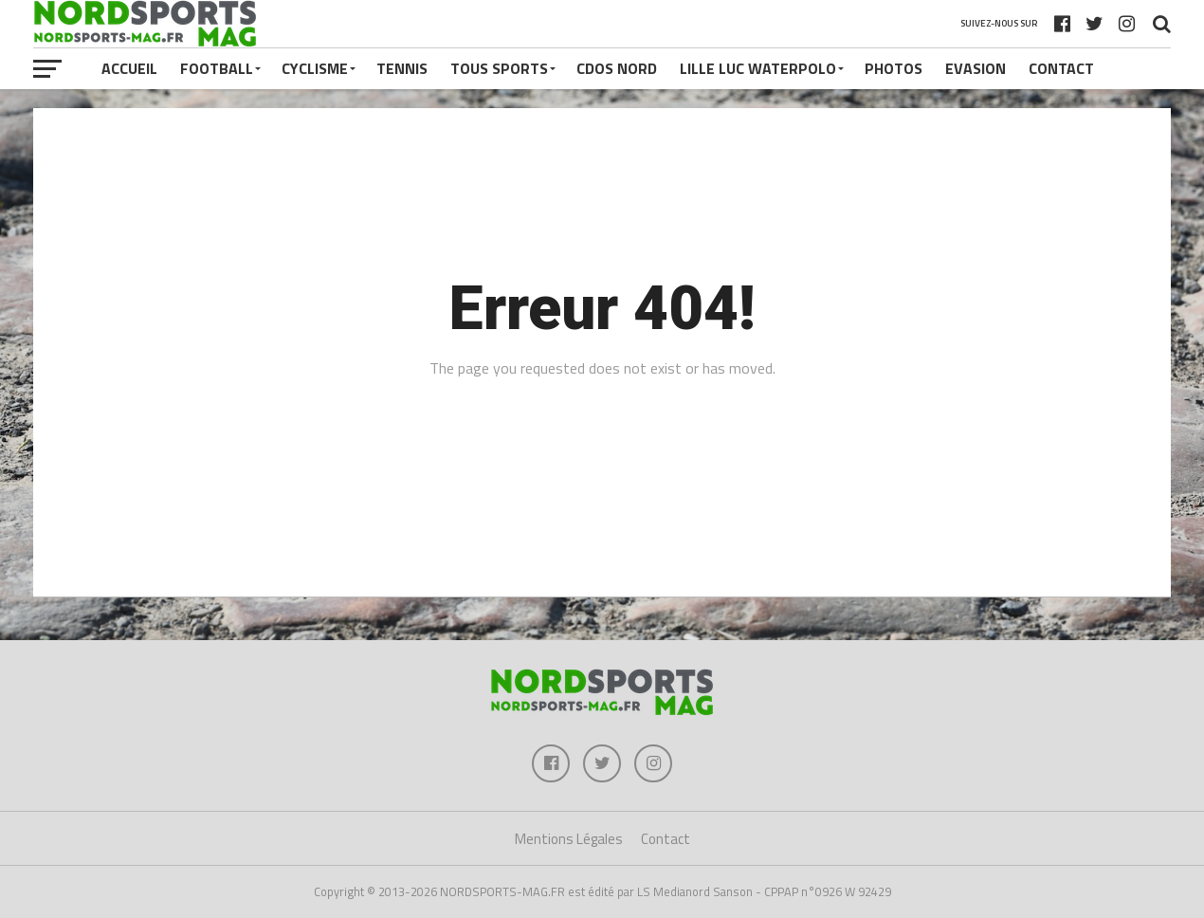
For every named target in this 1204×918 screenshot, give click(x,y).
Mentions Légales (569, 839)
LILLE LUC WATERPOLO (758, 68)
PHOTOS (893, 68)
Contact (1061, 68)
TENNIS (402, 68)
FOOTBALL (216, 68)
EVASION (975, 68)
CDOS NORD (616, 68)
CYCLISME (315, 68)
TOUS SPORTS (499, 68)
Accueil (129, 68)
